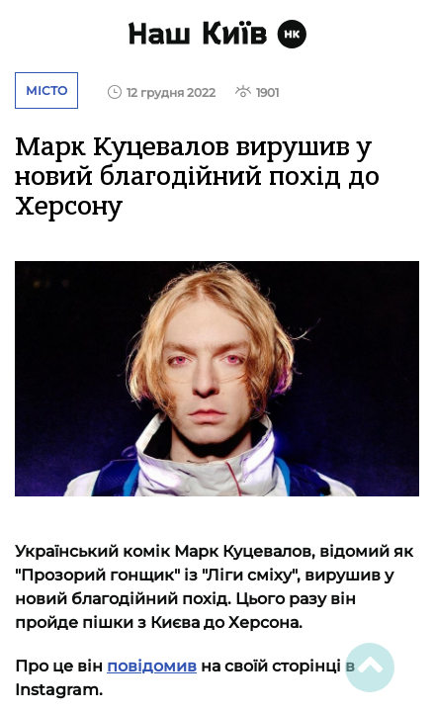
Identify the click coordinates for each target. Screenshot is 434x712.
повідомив (152, 666)
